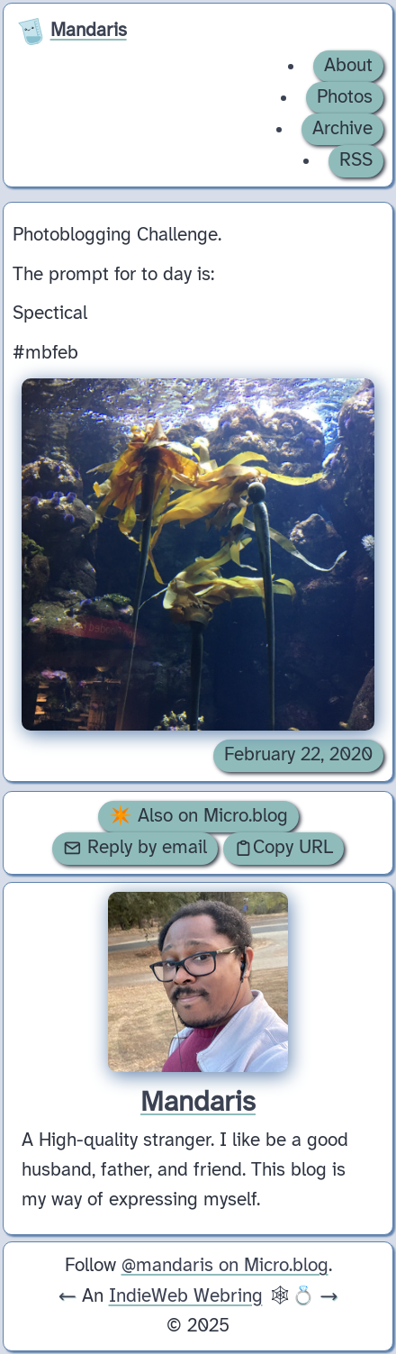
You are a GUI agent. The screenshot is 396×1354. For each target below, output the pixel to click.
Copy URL (283, 848)
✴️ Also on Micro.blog (198, 816)
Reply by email (135, 848)
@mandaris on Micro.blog (225, 1266)
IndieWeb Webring (186, 1296)
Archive (342, 129)
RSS (356, 160)
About (348, 66)
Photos (345, 97)
